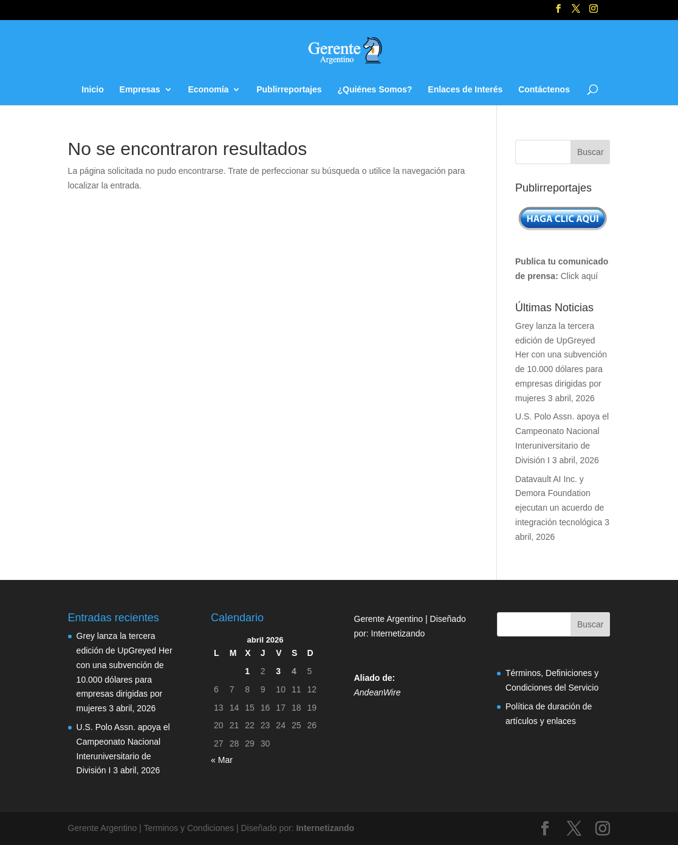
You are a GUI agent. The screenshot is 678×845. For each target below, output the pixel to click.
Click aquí (579, 276)
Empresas (140, 89)
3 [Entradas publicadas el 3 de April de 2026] (278, 671)
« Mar (222, 760)
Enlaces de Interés (465, 89)
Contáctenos (544, 89)
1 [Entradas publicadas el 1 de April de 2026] (247, 671)
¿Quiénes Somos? (374, 89)
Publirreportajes (288, 89)
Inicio (92, 89)
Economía (208, 89)
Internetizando (398, 633)
